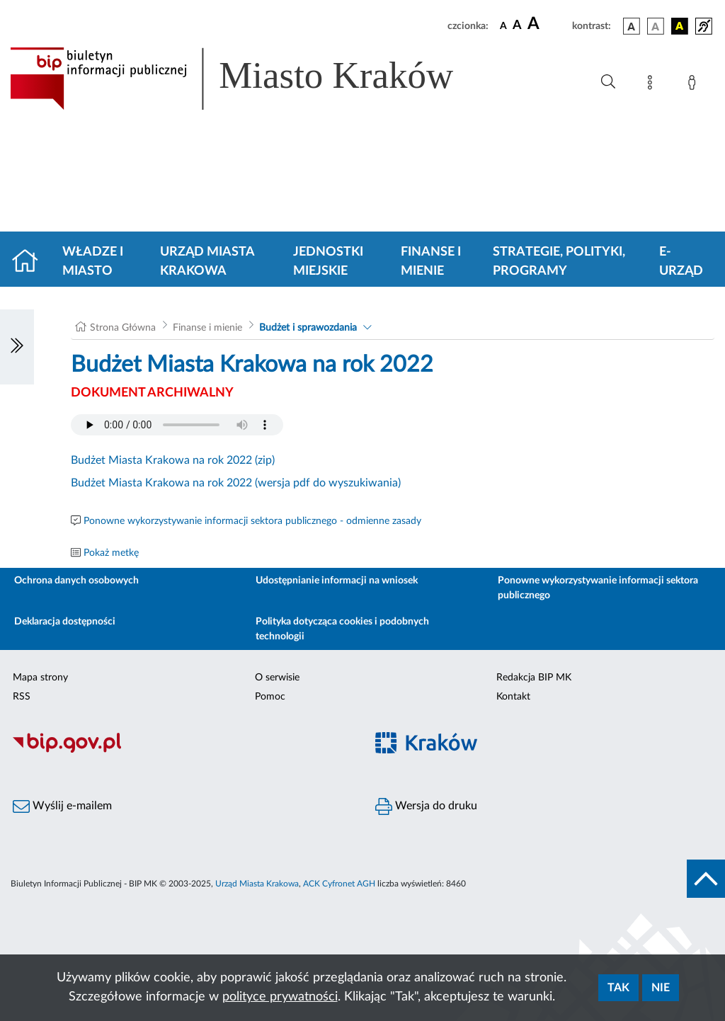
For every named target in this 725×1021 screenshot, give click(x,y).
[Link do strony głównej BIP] (252, 78)
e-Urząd (681, 262)
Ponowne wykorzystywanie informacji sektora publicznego (598, 588)
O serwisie (277, 678)
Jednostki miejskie (328, 262)
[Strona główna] (31, 262)
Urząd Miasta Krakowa (207, 262)
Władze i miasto (92, 262)
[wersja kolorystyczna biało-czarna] (655, 26)
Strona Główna (123, 328)
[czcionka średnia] (517, 25)
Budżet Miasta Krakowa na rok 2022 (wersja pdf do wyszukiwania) (236, 483)
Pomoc (270, 697)
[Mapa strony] (652, 85)
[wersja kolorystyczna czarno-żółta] (679, 26)
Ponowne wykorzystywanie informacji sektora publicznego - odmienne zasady (252, 521)
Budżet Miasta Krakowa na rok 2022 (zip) (173, 460)
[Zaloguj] (694, 85)
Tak (618, 987)
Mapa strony (40, 678)
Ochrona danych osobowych (76, 581)
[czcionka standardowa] (503, 25)
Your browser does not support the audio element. (177, 424)
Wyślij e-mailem (62, 806)
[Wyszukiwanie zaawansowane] (608, 82)
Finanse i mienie (431, 262)
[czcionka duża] (547, 24)
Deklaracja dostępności (64, 622)
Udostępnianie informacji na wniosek (337, 581)
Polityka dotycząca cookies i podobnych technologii (342, 629)
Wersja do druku (426, 806)
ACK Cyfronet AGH (339, 883)
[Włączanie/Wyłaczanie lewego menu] (17, 346)
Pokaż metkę (111, 553)
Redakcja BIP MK (533, 678)
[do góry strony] (706, 879)
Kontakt (513, 697)
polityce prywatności (280, 997)
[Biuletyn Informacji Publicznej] (181, 750)
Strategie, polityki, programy (559, 262)
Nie (660, 987)
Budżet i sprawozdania (308, 328)
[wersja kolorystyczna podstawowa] (631, 26)
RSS (21, 697)
